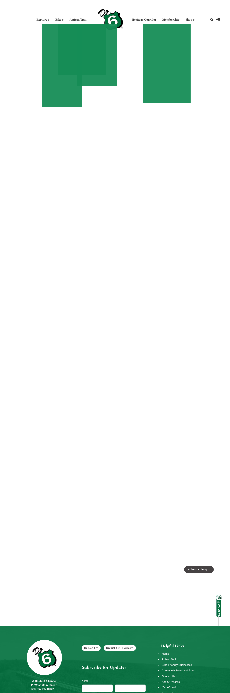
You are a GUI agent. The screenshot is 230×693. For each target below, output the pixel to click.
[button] (212, 19)
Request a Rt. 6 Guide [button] (118, 648)
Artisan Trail (78, 19)
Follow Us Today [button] (197, 569)
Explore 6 (42, 19)
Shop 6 (190, 19)
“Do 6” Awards (171, 681)
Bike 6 (59, 19)
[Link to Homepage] (109, 19)
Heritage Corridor (144, 19)
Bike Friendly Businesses (177, 664)
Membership (171, 19)
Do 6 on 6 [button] (89, 648)
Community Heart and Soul (178, 670)
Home (165, 653)
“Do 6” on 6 (169, 687)
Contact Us (168, 676)
